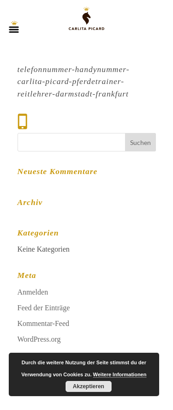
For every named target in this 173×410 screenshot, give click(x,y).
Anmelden (33, 292)
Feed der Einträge (44, 308)
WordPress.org (39, 339)
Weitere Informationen (120, 374)
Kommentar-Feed (44, 323)
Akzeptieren (88, 386)
